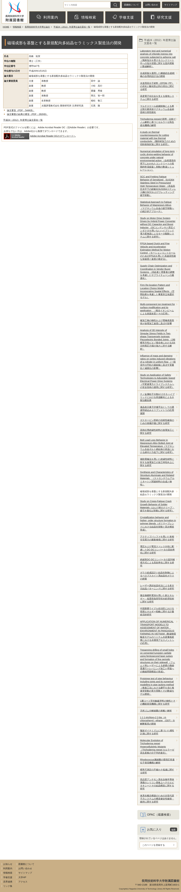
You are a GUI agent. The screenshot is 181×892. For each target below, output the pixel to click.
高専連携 (7, 881)
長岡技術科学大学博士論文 (37, 27)
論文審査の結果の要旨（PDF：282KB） (27, 114)
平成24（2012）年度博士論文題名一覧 (71, 27)
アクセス (22, 881)
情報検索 (85, 17)
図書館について (131, 5)
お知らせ (7, 864)
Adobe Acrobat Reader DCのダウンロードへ (40, 136)
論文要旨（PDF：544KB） (20, 110)
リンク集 (7, 886)
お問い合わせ (151, 5)
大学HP (22, 877)
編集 (173, 829)
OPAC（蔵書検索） (159, 814)
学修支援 (123, 17)
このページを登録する (153, 845)
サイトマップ (170, 5)
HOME (6, 27)
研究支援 (161, 17)
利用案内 (47, 17)
